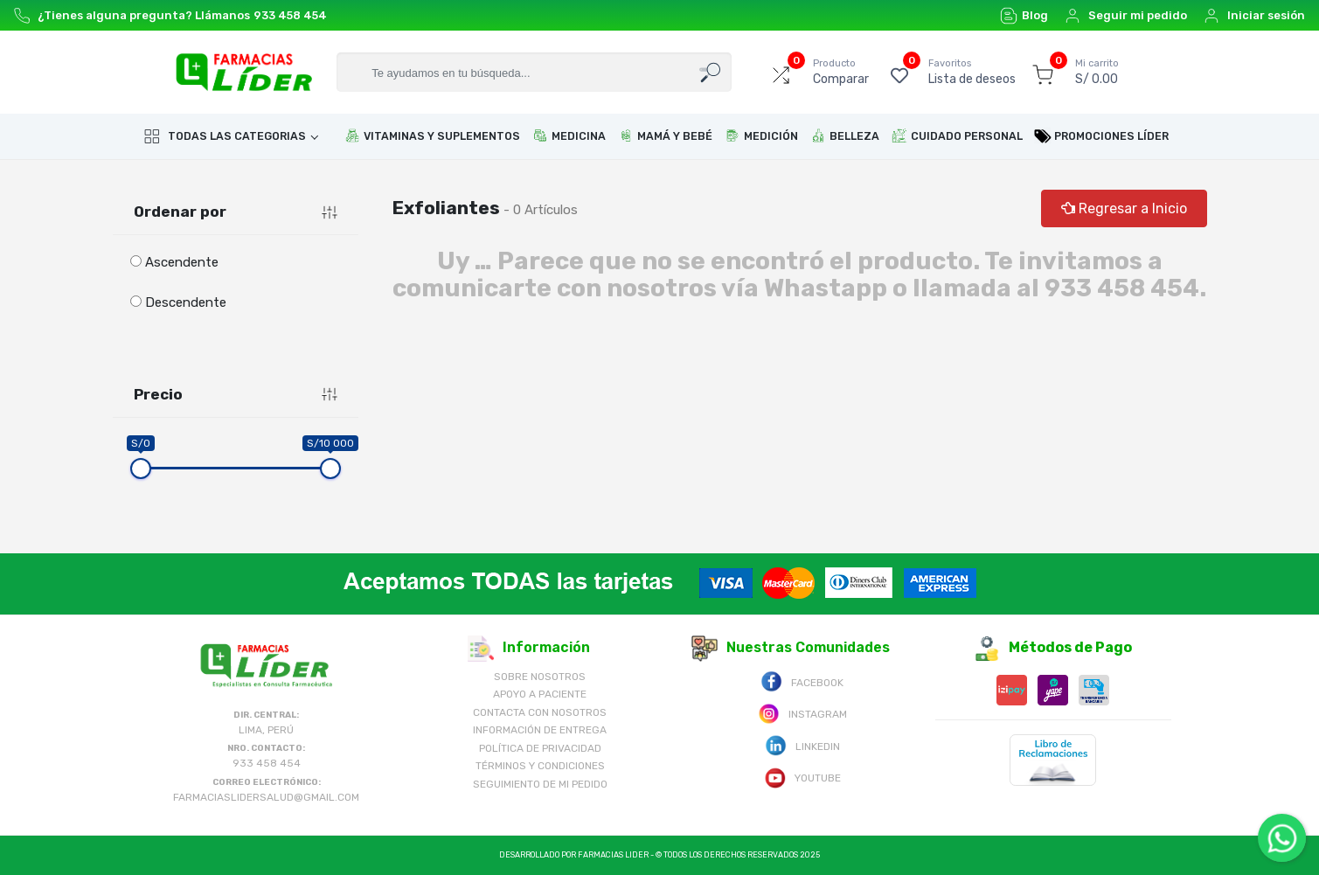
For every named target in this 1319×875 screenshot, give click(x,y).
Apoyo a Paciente (540, 694)
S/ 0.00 (1097, 72)
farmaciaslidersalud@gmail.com (266, 797)
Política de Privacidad (540, 748)
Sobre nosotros (540, 676)
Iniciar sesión (1254, 15)
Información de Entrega (540, 730)
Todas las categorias (224, 136)
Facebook (801, 681)
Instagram (802, 713)
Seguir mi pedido (1125, 15)
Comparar (841, 72)
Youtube (802, 776)
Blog (1024, 15)
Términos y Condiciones (540, 766)
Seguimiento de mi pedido (540, 784)
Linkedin (802, 745)
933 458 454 (290, 15)
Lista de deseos (972, 72)
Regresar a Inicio (1124, 208)
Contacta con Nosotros (540, 712)
